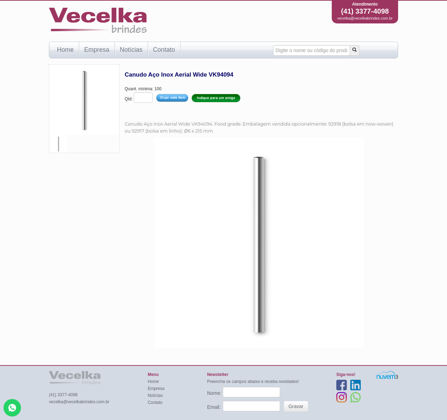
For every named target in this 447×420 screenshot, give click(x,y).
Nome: (215, 393)
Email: (214, 407)
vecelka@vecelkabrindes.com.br (365, 18)
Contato (164, 49)
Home (65, 49)
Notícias (131, 49)
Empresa (96, 49)
